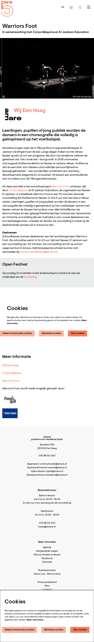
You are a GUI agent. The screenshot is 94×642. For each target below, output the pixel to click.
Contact (47, 589)
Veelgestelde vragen (47, 551)
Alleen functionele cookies (19, 630)
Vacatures (47, 558)
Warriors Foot (60, 186)
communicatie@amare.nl (53, 464)
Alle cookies (78, 333)
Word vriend (53, 574)
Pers (47, 586)
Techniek (47, 562)
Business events (47, 570)
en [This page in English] (62, 7)
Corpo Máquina (18, 190)
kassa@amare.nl (47, 527)
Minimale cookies (51, 333)
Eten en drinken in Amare (47, 555)
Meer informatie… (35, 620)
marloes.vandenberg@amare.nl (38, 252)
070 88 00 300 (47, 456)
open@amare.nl (54, 471)
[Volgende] (87, 68)
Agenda (47, 547)
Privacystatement (47, 582)
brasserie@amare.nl (56, 475)
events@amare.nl (57, 467)
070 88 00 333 (47, 523)
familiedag (30, 277)
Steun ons (39, 574)
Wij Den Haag (10, 365)
